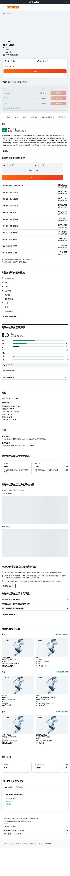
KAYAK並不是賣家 (36, 827)
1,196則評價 (14, 55)
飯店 (12, 844)
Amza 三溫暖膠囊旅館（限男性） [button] (46, 697)
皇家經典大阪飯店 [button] (7, 658)
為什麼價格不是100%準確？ (36, 834)
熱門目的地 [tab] (19, 787)
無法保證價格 (26, 821)
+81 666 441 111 (7, 52)
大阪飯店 (8, 804)
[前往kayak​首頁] (13, 7)
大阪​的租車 (9, 801)
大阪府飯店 (33, 844)
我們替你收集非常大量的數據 (36, 830)
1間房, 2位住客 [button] (9, 66)
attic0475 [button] (39, 660)
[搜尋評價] (36, 364)
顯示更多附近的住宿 (62, 634)
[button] (66, 2)
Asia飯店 (18, 844)
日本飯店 (25, 844)
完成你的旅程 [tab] (9, 787)
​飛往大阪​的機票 (10, 798)
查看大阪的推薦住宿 (62, 711)
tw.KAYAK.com (5, 844)
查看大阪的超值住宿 (62, 672)
